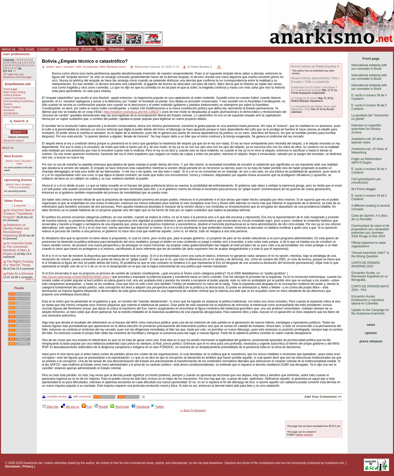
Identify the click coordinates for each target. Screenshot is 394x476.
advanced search (13, 140)
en (18, 59)
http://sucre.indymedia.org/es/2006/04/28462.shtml (76, 277)
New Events (13, 156)
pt (4, 62)
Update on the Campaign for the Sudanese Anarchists (370, 311)
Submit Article (68, 49)
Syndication (11, 113)
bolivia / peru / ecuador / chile (63, 66)
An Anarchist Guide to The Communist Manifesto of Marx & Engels (18, 249)
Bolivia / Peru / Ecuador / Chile (19, 162)
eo (15, 68)
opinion (371, 333)
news (371, 325)
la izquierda (90, 66)
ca (33, 65)
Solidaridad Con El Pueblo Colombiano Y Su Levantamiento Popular (314, 89)
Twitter (100, 49)
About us (8, 49)
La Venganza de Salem (304, 98)
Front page (10, 89)
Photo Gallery (12, 107)
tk (8, 62)
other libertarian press (113, 66)
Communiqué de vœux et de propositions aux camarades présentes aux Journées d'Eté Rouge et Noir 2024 (370, 231)
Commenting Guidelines (19, 101)
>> (14, 70)
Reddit (101, 407)
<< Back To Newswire (193, 410)
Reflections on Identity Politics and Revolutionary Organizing (16, 230)
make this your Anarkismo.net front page (17, 75)
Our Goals (26, 49)
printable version (54, 396)
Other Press (13, 201)
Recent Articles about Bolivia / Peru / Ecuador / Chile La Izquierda (315, 80)
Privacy (28, 466)
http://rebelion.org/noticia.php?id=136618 (131, 112)
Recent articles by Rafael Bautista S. (315, 66)
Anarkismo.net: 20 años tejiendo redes (367, 140)
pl (5, 65)
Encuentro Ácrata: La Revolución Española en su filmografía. (369, 276)
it (30, 59)
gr (20, 62)
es (26, 59)
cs (28, 65)
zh (23, 65)
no (25, 62)
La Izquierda (22, 187)
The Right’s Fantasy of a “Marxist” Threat (18, 263)
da (5, 68)
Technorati (119, 407)
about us (8, 147)
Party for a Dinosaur (20, 273)
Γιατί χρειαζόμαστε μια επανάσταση (366, 180)
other (14, 62)
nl (30, 62)
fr (22, 59)
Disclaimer (12, 466)
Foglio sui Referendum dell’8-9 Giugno (366, 160)
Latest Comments (15, 98)
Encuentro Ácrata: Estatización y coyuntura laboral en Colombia (367, 300)
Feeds (19, 288)
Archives (9, 110)
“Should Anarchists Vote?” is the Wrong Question (370, 254)
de (10, 65)
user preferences (16, 54)
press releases (370, 341)
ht (14, 65)
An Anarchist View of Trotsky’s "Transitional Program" (18, 213)
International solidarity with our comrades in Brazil (369, 66)
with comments (79, 396)
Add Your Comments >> (323, 397)
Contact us (45, 49)
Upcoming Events (18, 180)
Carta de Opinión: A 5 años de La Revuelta (369, 217)
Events (87, 49)
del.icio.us (70, 407)
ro (10, 68)
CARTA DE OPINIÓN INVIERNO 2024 (365, 264)
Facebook (116, 49)
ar (34, 62)
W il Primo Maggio (363, 189)
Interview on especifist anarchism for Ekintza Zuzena (366, 129)
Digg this (50, 407)
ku (19, 65)
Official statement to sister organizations (368, 244)
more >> (30, 279)
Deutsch (308, 434)
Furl (87, 407)
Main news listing (14, 92)
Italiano (299, 434)
